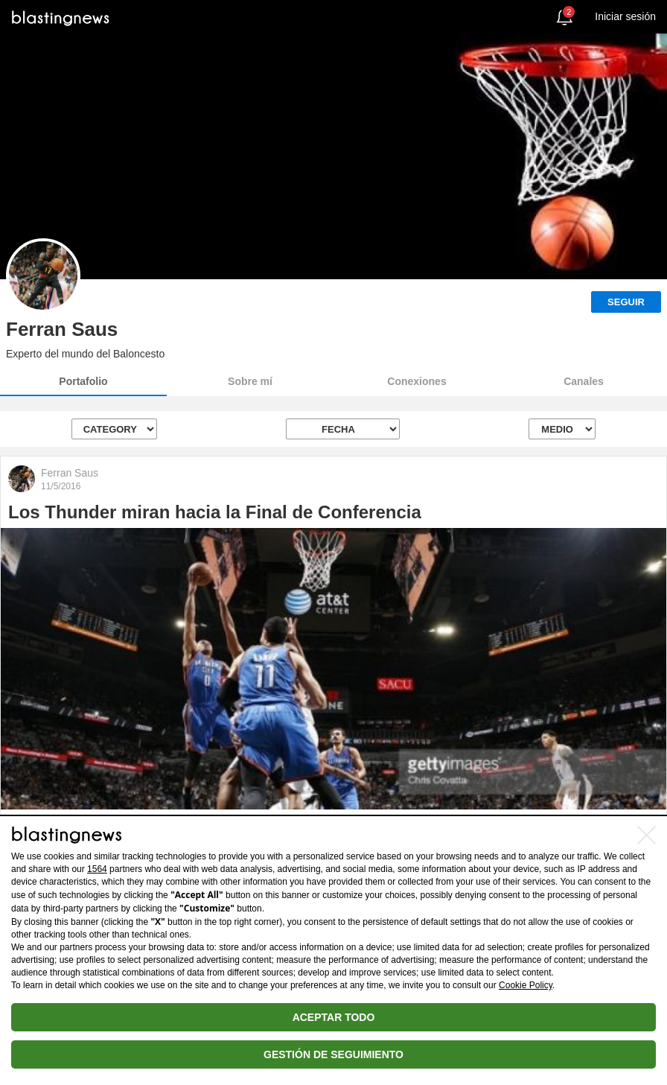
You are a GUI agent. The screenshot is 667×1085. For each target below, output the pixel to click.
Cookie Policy (525, 985)
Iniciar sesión (625, 16)
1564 (97, 869)
